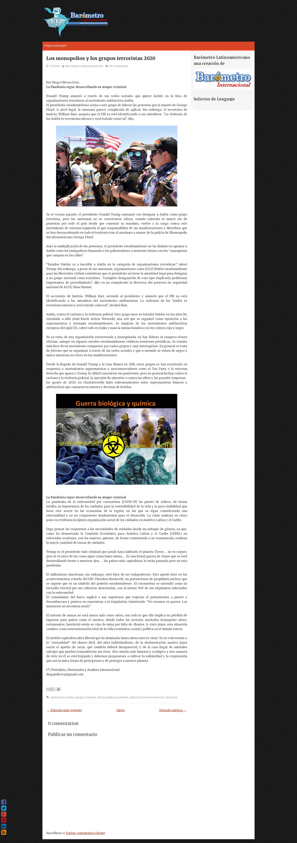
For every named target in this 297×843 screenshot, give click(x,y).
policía (133, 697)
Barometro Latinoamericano (84, 66)
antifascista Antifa (62, 697)
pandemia (121, 697)
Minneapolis (105, 697)
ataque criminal (85, 697)
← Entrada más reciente (64, 710)
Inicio (120, 710)
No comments (118, 66)
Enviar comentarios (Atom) (85, 833)
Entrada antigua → (172, 710)
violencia (171, 697)
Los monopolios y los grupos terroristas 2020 (100, 58)
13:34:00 (55, 66)
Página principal (55, 45)
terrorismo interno (151, 697)
